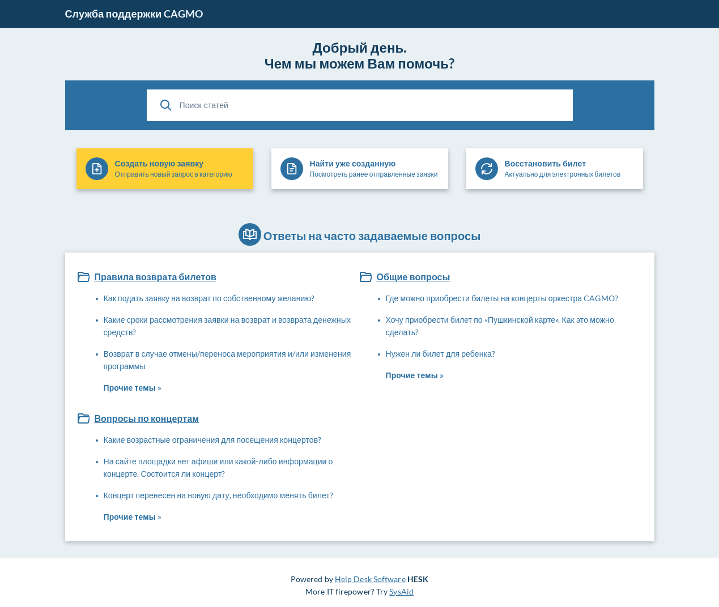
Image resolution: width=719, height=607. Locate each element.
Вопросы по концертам (146, 418)
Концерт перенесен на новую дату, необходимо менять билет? (219, 495)
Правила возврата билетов (155, 276)
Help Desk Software (370, 579)
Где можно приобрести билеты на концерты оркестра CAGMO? (502, 298)
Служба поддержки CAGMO (134, 13)
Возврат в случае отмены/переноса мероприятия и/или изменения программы (227, 360)
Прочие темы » (132, 387)
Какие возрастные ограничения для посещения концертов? (213, 439)
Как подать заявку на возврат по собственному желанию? (209, 298)
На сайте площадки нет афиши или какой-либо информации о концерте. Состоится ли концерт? (218, 467)
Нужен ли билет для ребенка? (441, 353)
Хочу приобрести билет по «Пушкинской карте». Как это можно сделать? (500, 326)
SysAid (401, 591)
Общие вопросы (413, 276)
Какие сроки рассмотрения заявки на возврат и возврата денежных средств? (227, 326)
